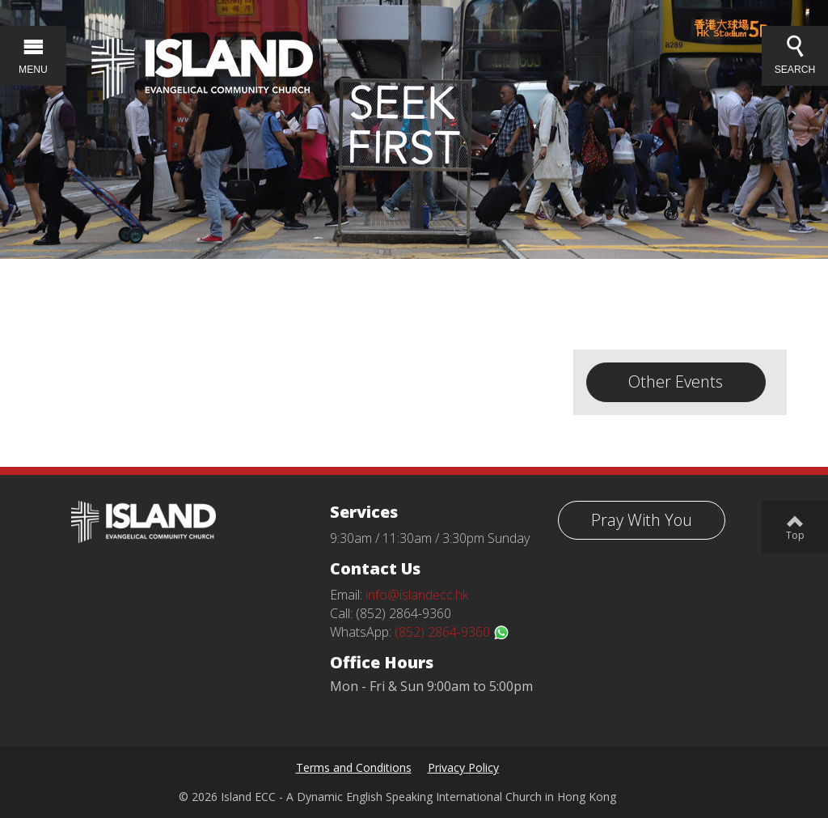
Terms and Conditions (354, 767)
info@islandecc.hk (416, 595)
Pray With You (641, 520)
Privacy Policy (463, 767)
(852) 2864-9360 (452, 632)
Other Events (675, 381)
